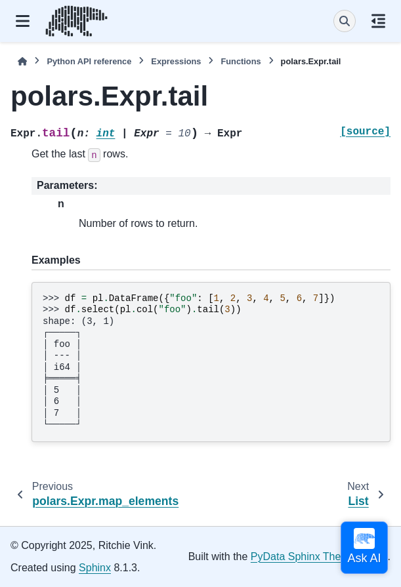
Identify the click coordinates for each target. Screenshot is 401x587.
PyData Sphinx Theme (303, 556)
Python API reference (89, 61)
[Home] (22, 61)
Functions (241, 61)
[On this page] (378, 21)
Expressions (176, 61)
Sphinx (95, 567)
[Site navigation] (23, 21)
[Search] (344, 21)
